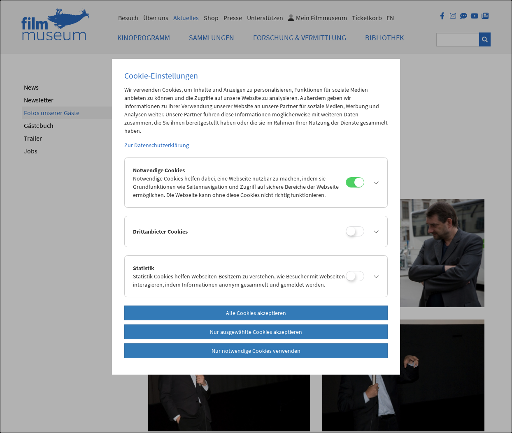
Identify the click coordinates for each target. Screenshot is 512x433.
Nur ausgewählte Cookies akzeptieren (256, 332)
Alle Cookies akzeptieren (256, 313)
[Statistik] (355, 276)
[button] (373, 182)
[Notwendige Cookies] (355, 182)
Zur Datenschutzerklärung (156, 145)
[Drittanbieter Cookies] (355, 231)
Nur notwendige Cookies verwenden (256, 350)
